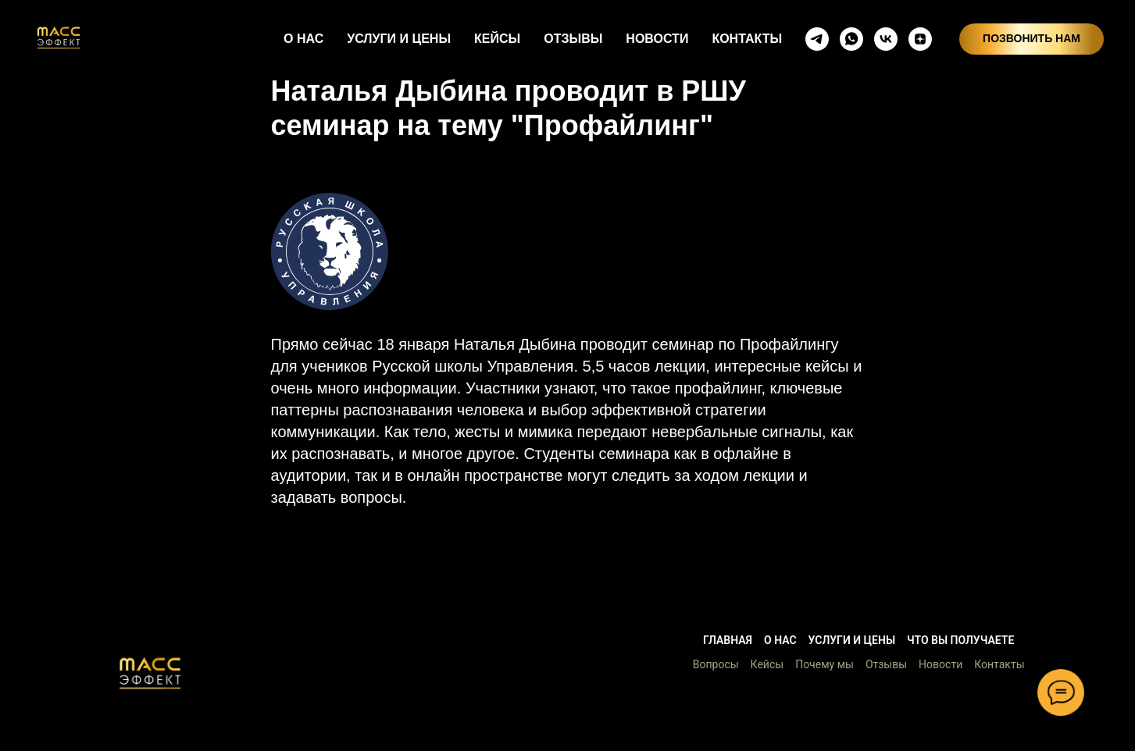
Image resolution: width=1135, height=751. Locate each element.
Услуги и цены (851, 640)
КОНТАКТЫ (747, 38)
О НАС (303, 38)
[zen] (920, 39)
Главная (727, 640)
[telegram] (817, 39)
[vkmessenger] (886, 39)
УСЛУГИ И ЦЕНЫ (399, 38)
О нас (780, 640)
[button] (150, 673)
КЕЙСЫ (497, 38)
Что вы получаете (960, 640)
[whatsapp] (851, 39)
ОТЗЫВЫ (573, 38)
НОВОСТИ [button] (657, 38)
